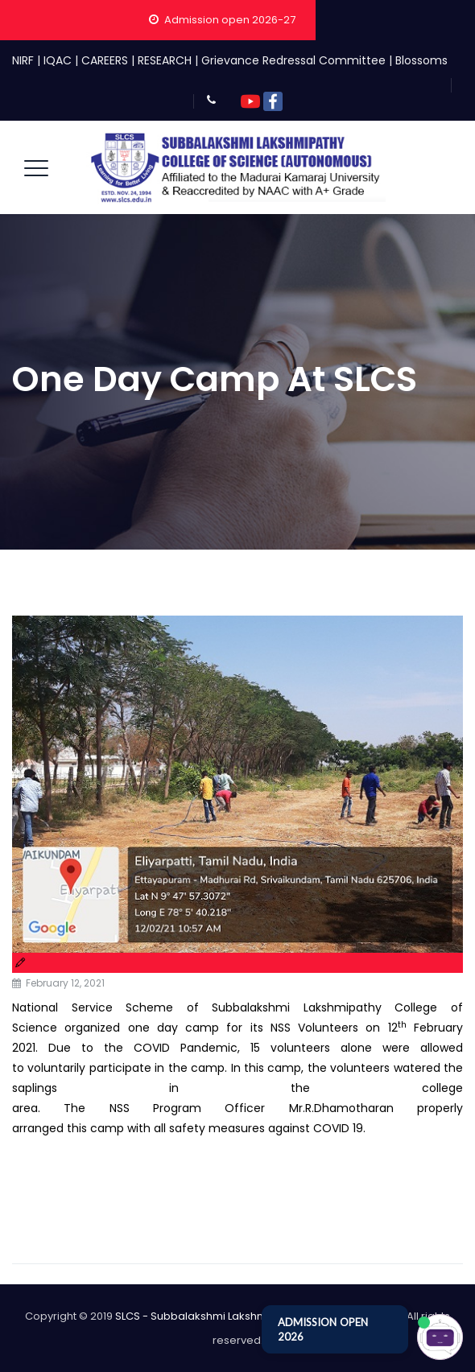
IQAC (57, 60)
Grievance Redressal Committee (293, 60)
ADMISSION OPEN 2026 (323, 1329)
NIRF (23, 60)
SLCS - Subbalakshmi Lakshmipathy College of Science (258, 1316)
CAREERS (104, 60)
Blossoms (421, 60)
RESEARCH (165, 60)
